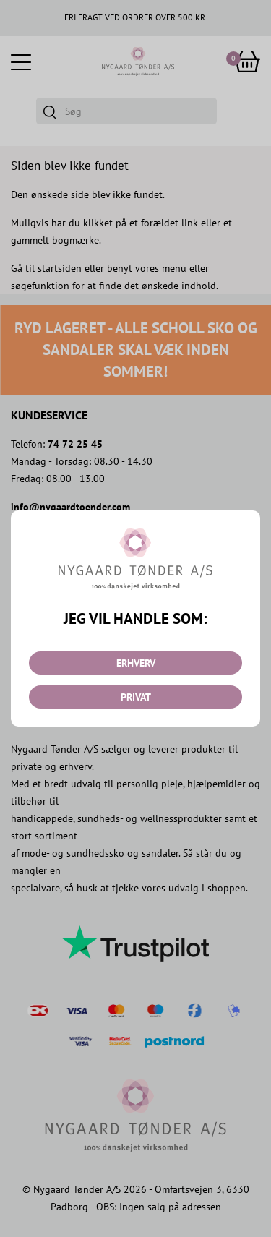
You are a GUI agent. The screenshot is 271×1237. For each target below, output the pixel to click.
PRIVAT (136, 696)
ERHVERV (135, 662)
